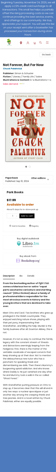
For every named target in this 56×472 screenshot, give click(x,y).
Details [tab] (30, 275)
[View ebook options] (28, 258)
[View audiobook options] (28, 242)
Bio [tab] (21, 275)
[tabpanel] (28, 346)
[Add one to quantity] (17, 216)
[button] (20, 43)
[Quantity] (13, 215)
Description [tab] (9, 275)
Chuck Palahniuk (13, 68)
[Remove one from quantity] (9, 216)
